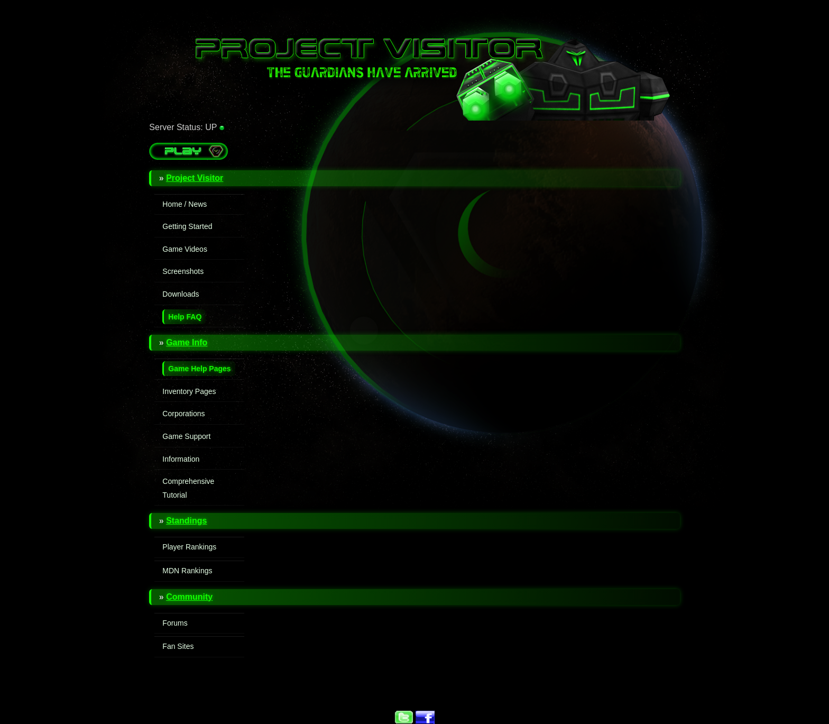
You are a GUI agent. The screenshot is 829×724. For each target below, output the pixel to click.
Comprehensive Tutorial (188, 488)
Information (180, 459)
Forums (174, 623)
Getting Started (187, 226)
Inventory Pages (189, 391)
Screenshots (183, 271)
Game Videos (184, 249)
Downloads (180, 294)
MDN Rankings (187, 570)
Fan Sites (178, 646)
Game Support (186, 436)
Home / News (184, 204)
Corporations (183, 413)
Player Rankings (189, 547)
